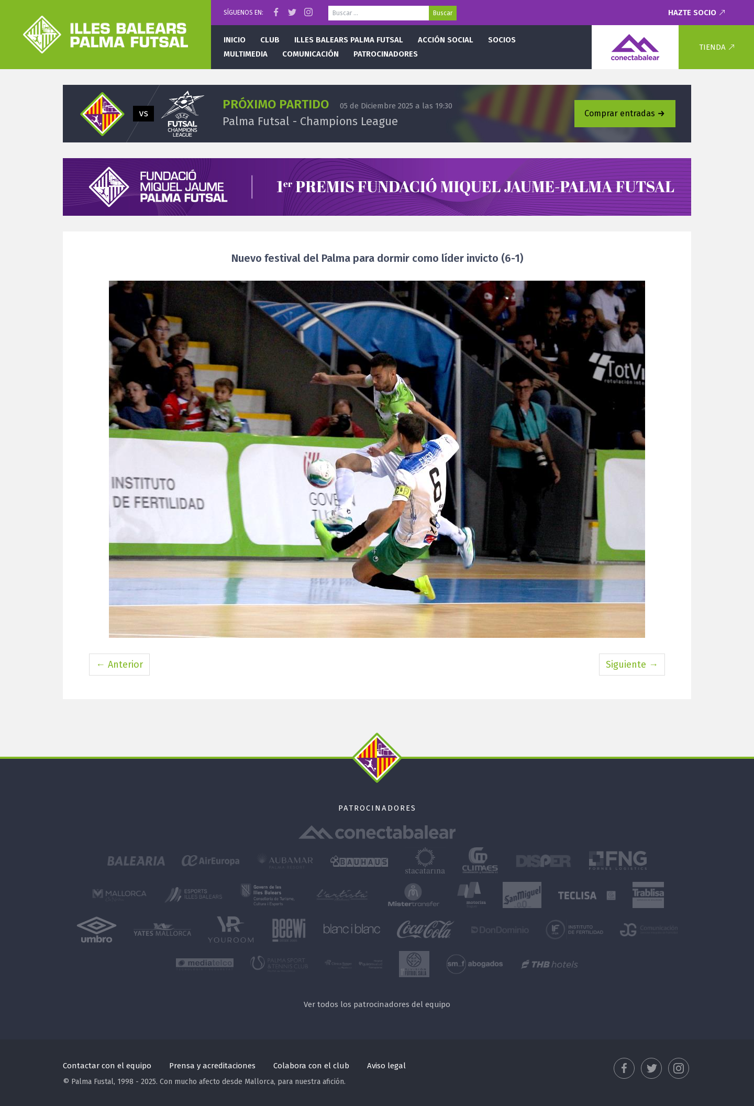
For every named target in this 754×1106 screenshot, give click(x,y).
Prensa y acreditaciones (212, 1065)
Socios (502, 40)
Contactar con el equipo (107, 1065)
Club (270, 40)
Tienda (712, 47)
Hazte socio (692, 12)
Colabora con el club (311, 1065)
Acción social (445, 40)
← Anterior (119, 664)
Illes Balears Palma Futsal (348, 40)
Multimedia (246, 54)
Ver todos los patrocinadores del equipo (377, 1004)
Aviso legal (386, 1065)
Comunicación (310, 54)
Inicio (235, 40)
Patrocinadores (385, 54)
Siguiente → (632, 664)
